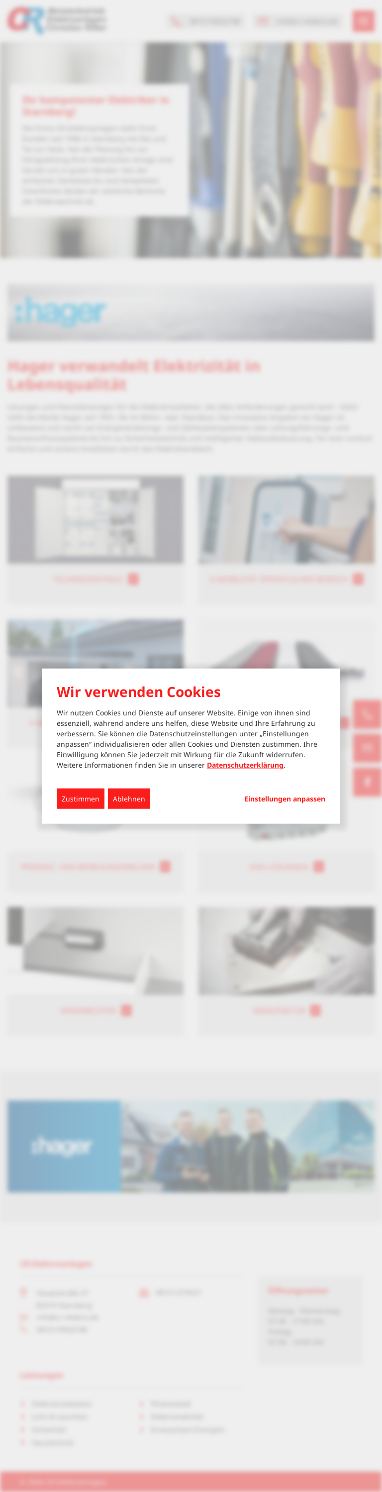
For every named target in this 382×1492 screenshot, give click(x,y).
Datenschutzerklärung (245, 765)
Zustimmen (80, 798)
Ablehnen (129, 798)
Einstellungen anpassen (284, 799)
